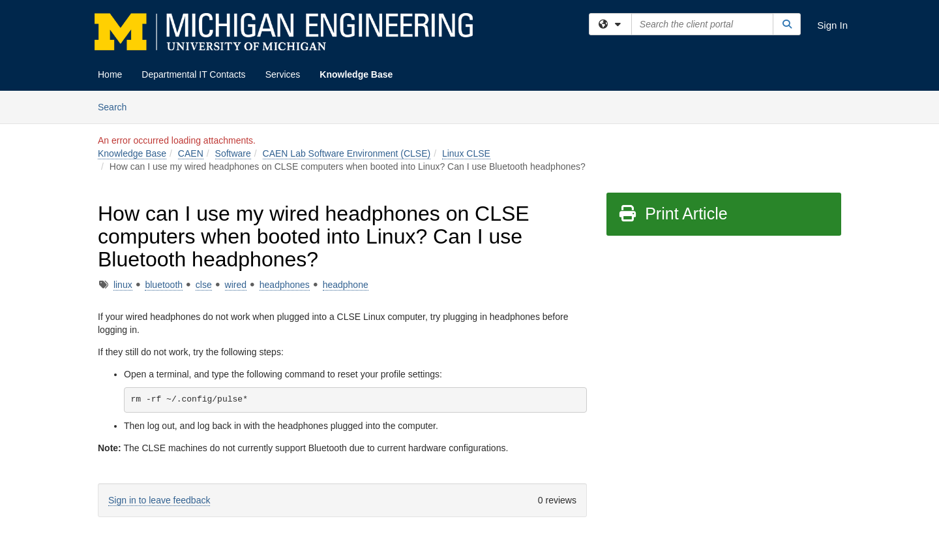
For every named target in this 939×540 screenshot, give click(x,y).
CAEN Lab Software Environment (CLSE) (347, 153)
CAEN (190, 153)
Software (233, 153)
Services (283, 74)
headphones (285, 284)
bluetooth (164, 284)
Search (117, 106)
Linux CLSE (466, 153)
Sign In (832, 25)
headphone (345, 284)
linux (122, 284)
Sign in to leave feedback (159, 500)
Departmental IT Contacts (193, 74)
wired (235, 284)
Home (110, 74)
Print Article (673, 213)
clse (204, 284)
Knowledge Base (356, 74)
